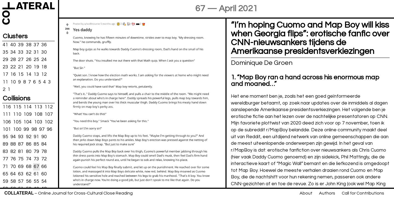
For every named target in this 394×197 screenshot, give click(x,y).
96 (49, 129)
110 (17, 114)
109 (28, 114)
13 (36, 74)
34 (13, 52)
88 (13, 144)
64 (13, 174)
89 (5, 144)
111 (7, 114)
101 (7, 129)
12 (44, 74)
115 (17, 107)
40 (13, 44)
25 (36, 59)
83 (5, 151)
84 (44, 144)
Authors (327, 193)
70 (13, 166)
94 (13, 136)
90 (44, 136)
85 (36, 144)
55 (36, 181)
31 (36, 52)
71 (5, 166)
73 (36, 159)
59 (5, 181)
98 (34, 129)
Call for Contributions (363, 193)
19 (36, 67)
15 (21, 74)
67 (36, 166)
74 (28, 159)
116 (7, 107)
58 (13, 181)
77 (5, 159)
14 (28, 74)
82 (13, 151)
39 (21, 44)
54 (44, 181)
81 (21, 151)
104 (28, 121)
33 (21, 52)
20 (28, 67)
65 (5, 174)
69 (21, 166)
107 (49, 114)
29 (5, 59)
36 (44, 44)
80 (28, 151)
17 (5, 74)
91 (36, 136)
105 (17, 121)
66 (44, 166)
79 (36, 151)
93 (21, 136)
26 (28, 59)
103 (38, 121)
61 (36, 174)
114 (28, 107)
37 (36, 44)
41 (5, 44)
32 (28, 52)
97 (42, 129)
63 (21, 174)
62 (28, 174)
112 (49, 107)
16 (13, 74)
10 (13, 81)
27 (21, 59)
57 (21, 181)
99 (26, 129)
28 (13, 59)
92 (28, 136)
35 (5, 52)
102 (49, 121)
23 (5, 67)
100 (17, 129)
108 (38, 114)
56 (28, 181)
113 (38, 107)
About (306, 193)
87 (21, 144)
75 (21, 159)
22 (13, 67)
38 (28, 44)
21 (21, 67)
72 (44, 159)
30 (44, 52)
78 (44, 151)
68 (28, 166)
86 (28, 144)
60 (44, 174)
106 (7, 121)
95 (5, 136)
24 (44, 59)
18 (44, 67)
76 (13, 159)
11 (5, 81)
